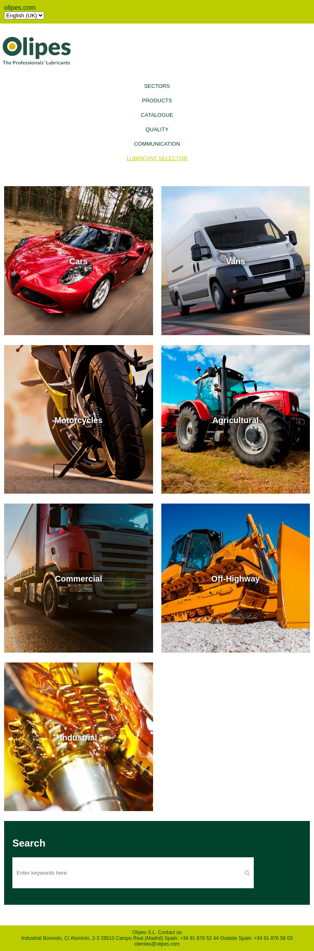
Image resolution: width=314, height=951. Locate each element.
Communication (157, 144)
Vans (235, 261)
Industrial (78, 737)
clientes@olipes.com (156, 944)
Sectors (157, 86)
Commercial (78, 578)
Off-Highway (235, 578)
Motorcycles (78, 419)
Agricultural (235, 419)
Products (157, 100)
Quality (157, 129)
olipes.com (19, 7)
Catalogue (157, 115)
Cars (78, 261)
